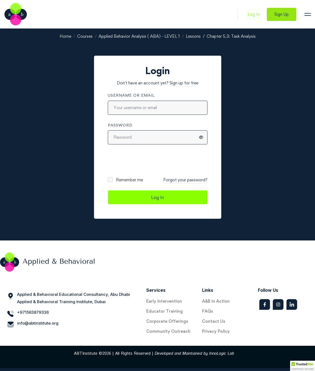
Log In (157, 197)
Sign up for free (184, 82)
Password (120, 125)
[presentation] (144, 160)
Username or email (131, 95)
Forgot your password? (185, 179)
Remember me (126, 179)
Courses (85, 36)
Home (65, 36)
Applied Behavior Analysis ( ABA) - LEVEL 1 (139, 36)
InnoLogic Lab (221, 353)
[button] (302, 366)
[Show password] (201, 137)
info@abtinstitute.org (38, 323)
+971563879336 (33, 312)
